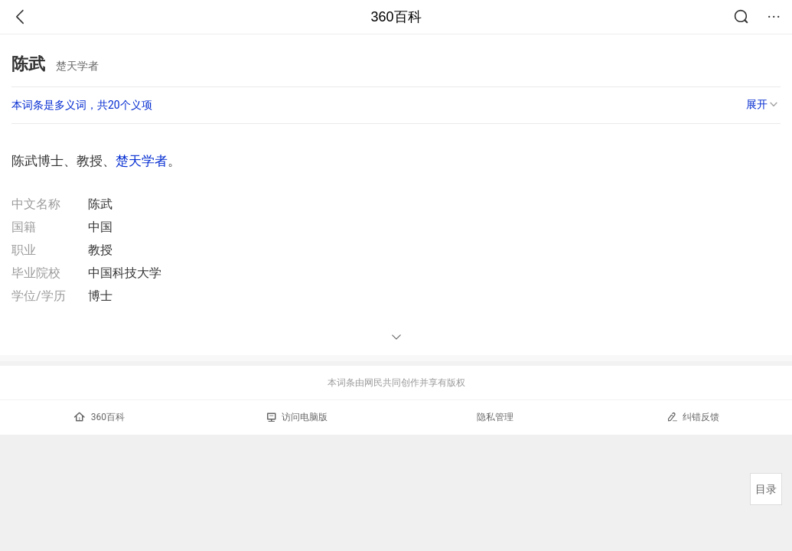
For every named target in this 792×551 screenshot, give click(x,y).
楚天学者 (142, 160)
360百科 (395, 16)
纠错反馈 (693, 416)
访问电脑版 (297, 417)
